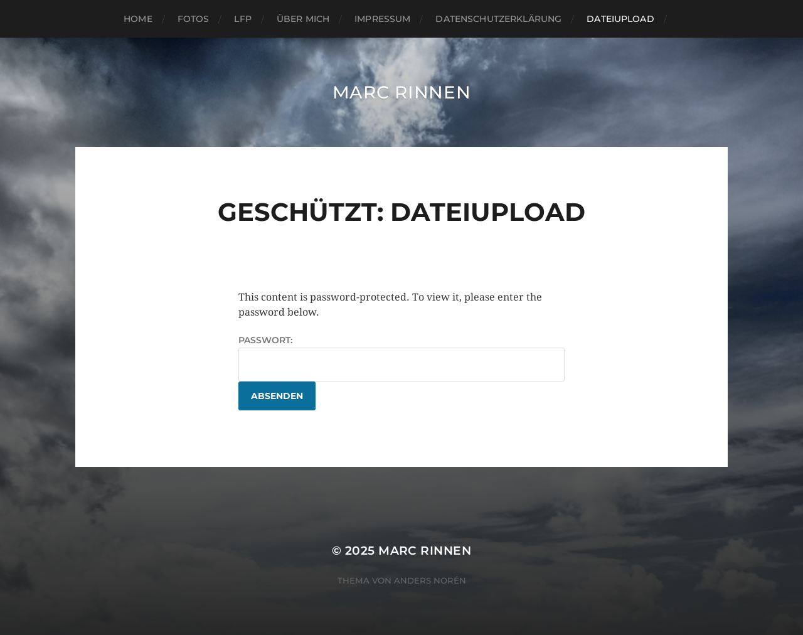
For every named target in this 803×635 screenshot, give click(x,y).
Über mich (303, 18)
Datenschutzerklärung (498, 18)
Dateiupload (620, 18)
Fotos (194, 18)
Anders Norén (430, 580)
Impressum (382, 18)
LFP (242, 18)
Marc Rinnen (401, 92)
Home (138, 18)
